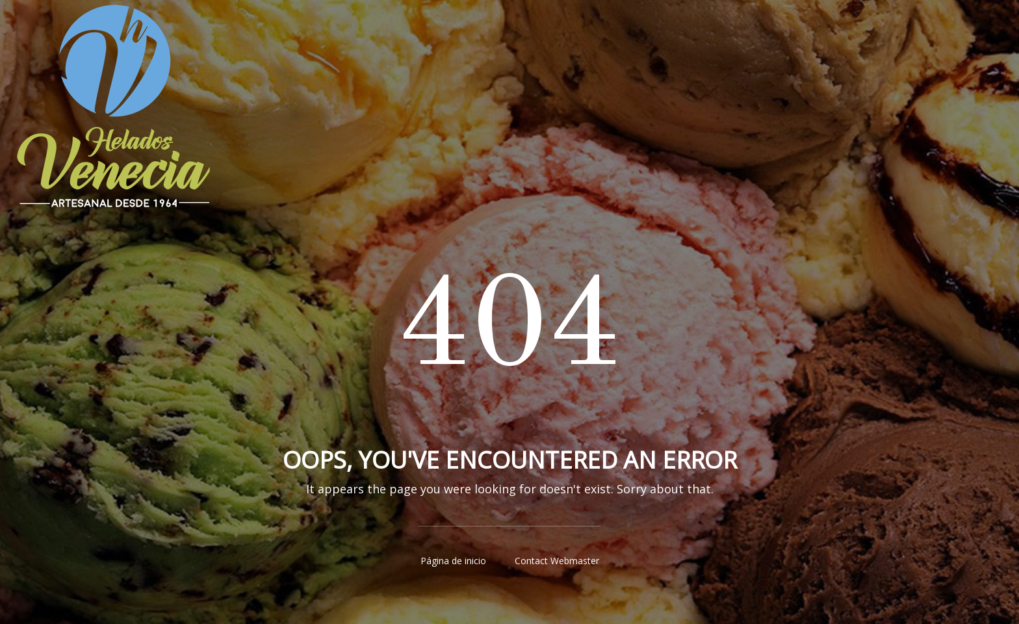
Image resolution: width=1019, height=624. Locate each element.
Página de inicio (453, 560)
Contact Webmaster (557, 560)
